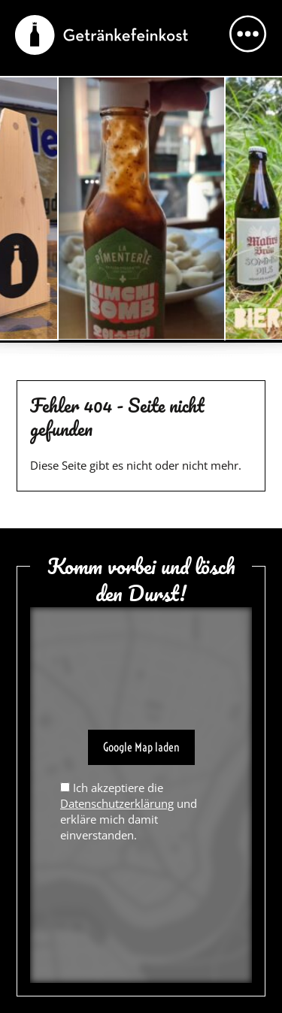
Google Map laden (141, 746)
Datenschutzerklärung (117, 803)
